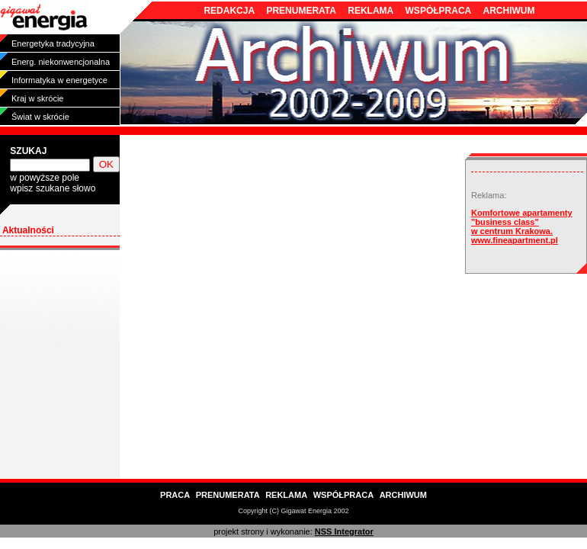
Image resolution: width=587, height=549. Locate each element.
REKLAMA (370, 10)
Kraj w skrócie (37, 98)
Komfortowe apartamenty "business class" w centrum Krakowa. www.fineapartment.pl (522, 226)
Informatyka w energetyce (59, 80)
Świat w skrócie (40, 116)
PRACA (175, 494)
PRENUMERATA (301, 10)
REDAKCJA (229, 10)
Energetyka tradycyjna (53, 43)
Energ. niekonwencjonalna (60, 61)
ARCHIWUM (509, 10)
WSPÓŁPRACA (439, 10)
